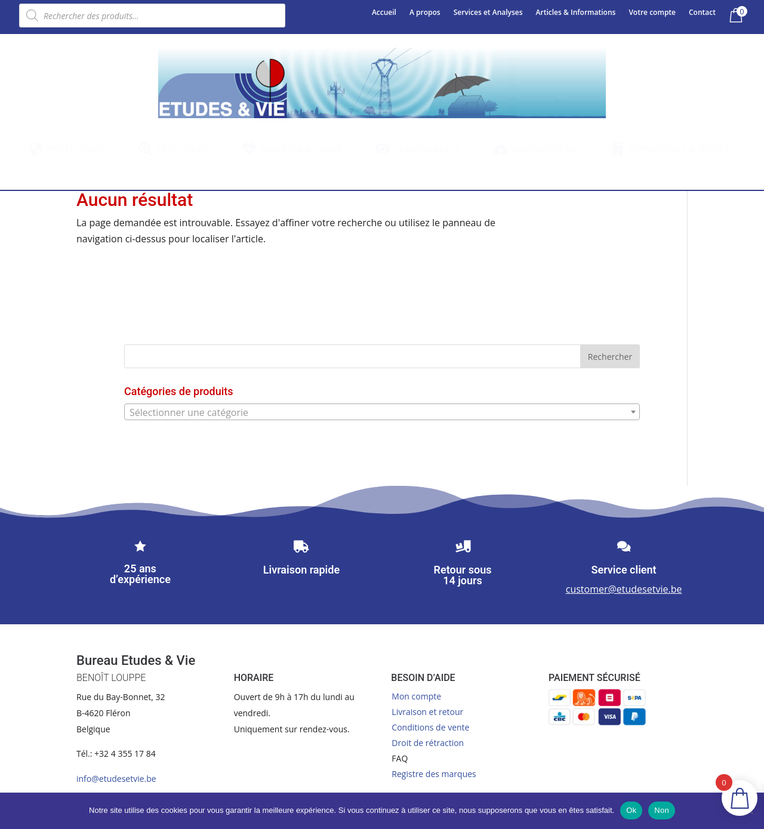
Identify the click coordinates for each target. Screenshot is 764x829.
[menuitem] (67, 149)
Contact (702, 12)
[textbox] (382, 412)
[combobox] (382, 411)
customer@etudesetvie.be (624, 589)
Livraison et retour (427, 711)
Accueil (384, 12)
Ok (631, 810)
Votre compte (652, 12)
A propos (424, 12)
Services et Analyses (488, 12)
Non (661, 810)
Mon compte (416, 696)
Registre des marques (434, 773)
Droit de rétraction (428, 742)
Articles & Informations (576, 12)
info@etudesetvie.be (116, 778)
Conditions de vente (430, 727)
